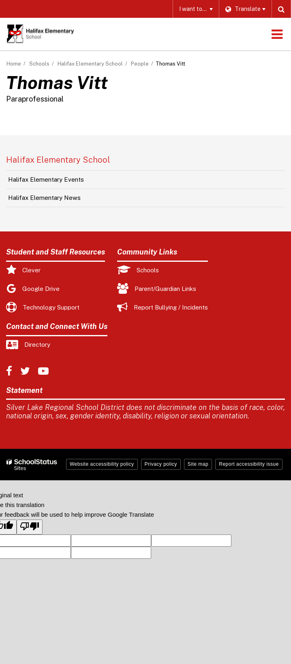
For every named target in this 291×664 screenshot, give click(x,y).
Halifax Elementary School (90, 64)
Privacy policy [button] (161, 464)
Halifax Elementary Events (46, 179)
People (140, 64)
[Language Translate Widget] (245, 9)
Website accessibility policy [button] (102, 464)
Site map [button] (198, 464)
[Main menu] (277, 34)
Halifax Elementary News (44, 197)
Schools (39, 64)
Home (13, 64)
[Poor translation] (30, 527)
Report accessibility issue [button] (249, 464)
